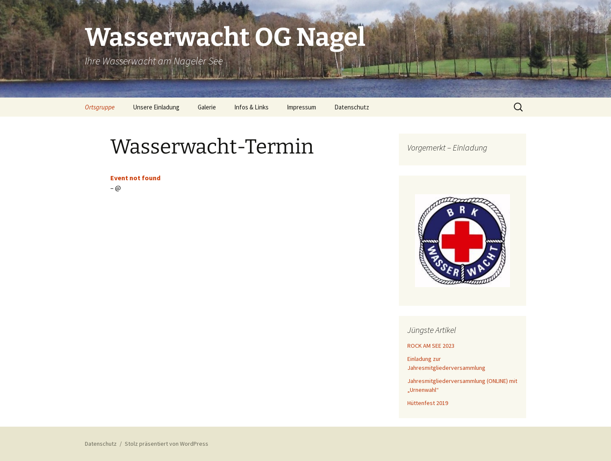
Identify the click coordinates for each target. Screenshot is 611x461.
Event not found (135, 177)
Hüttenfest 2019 (427, 403)
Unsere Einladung (156, 107)
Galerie (207, 107)
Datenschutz (351, 107)
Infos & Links (251, 107)
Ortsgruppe (100, 107)
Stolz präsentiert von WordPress (166, 443)
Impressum (301, 107)
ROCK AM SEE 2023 (430, 345)
